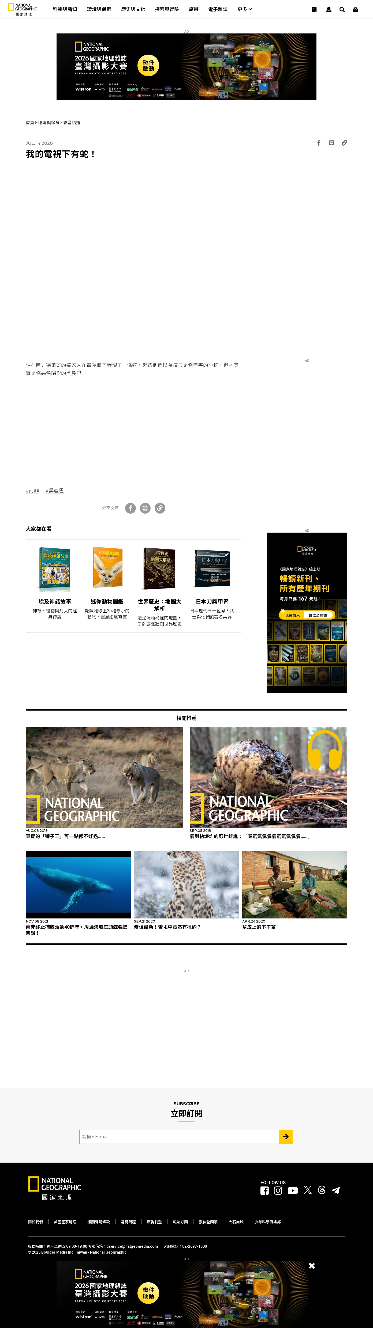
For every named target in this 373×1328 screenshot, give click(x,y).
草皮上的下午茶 (259, 927)
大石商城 (236, 1222)
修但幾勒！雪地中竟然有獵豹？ (168, 927)
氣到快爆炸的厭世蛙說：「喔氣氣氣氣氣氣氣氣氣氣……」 (251, 836)
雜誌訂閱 (180, 1222)
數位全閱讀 (208, 1222)
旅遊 (194, 9)
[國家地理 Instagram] (278, 1191)
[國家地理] (22, 14)
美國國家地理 (65, 1222)
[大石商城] (355, 9)
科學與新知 (65, 9)
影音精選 (71, 122)
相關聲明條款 (98, 1222)
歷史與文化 (133, 9)
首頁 (30, 122)
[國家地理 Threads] (322, 1191)
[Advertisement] (133, 427)
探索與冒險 (167, 9)
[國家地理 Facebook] (264, 1191)
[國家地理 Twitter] (308, 1191)
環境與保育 (99, 9)
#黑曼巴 (55, 491)
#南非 (32, 491)
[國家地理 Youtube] (293, 1191)
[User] (328, 9)
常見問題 (128, 1222)
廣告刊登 (154, 1222)
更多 (244, 9)
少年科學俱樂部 (268, 1222)
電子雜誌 (217, 9)
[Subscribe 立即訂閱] (286, 1137)
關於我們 (35, 1222)
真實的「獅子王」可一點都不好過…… (65, 836)
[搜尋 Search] (342, 9)
